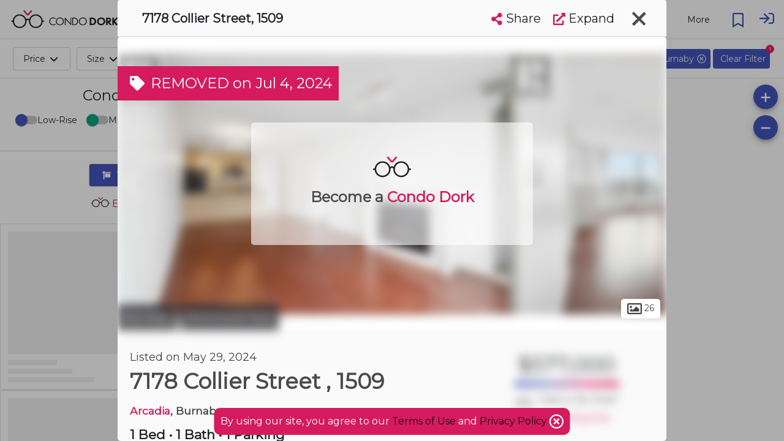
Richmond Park (229, 317)
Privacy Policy (514, 421)
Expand (583, 18)
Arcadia (150, 410)
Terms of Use (424, 421)
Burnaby (147, 317)
